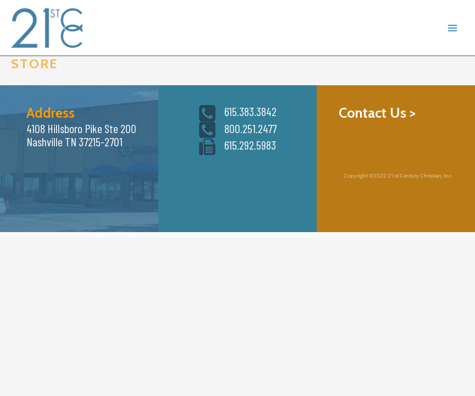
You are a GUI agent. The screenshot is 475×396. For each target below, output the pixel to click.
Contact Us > (377, 112)
